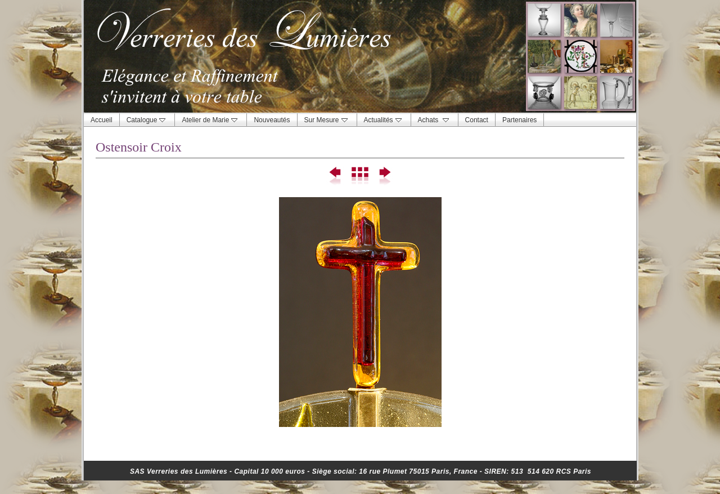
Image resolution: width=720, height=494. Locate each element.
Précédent (335, 176)
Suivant (384, 176)
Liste (360, 176)
